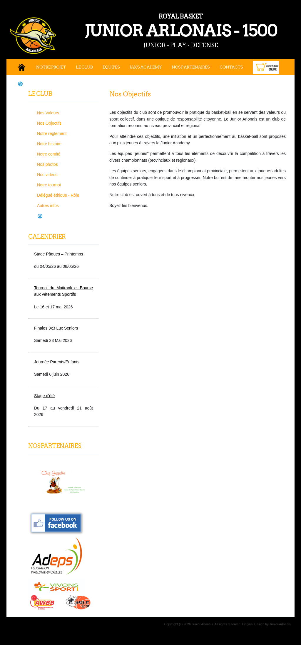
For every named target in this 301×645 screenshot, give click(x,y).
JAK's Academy (146, 67)
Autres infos (48, 205)
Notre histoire (49, 143)
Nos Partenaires (191, 67)
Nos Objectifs (49, 123)
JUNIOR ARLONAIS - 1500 (153, 26)
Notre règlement (51, 133)
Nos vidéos (47, 174)
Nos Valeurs (48, 113)
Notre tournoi (49, 185)
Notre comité (48, 154)
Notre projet (51, 67)
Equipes (111, 67)
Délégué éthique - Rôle (58, 195)
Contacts (231, 67)
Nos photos (47, 164)
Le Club (84, 67)
